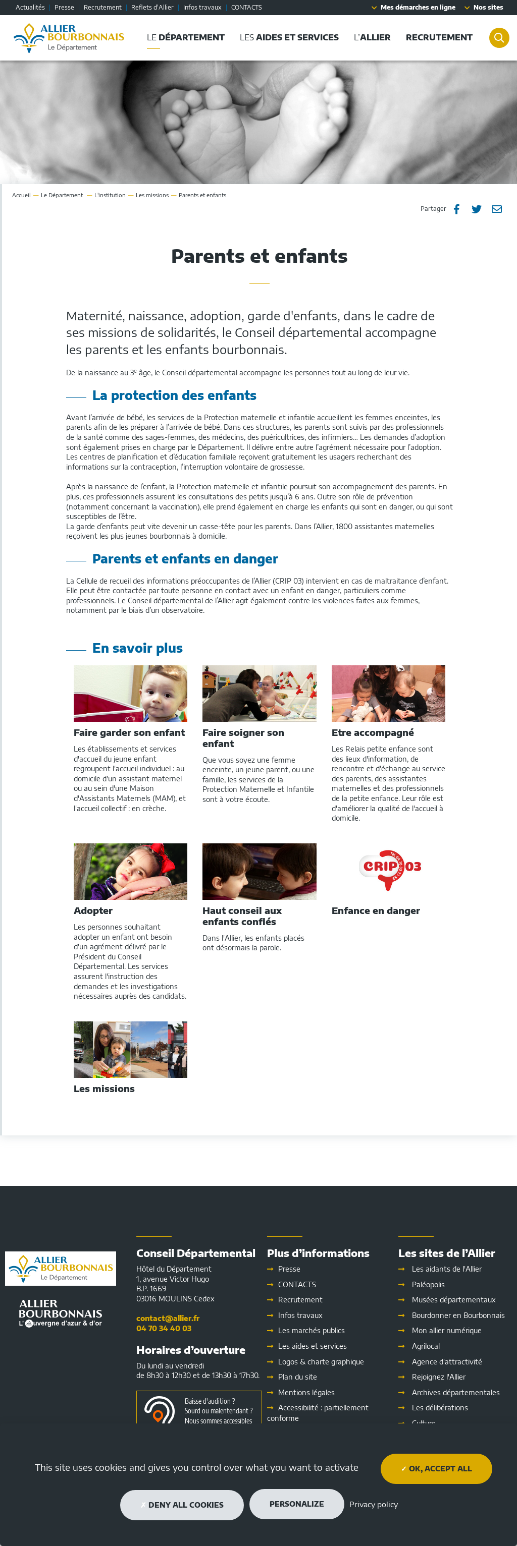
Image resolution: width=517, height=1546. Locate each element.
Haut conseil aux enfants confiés (242, 916)
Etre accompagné (373, 732)
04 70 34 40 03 (163, 1328)
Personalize (297, 1504)
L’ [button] (370, 37)
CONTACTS (246, 7)
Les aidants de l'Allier (447, 1269)
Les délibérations (440, 1407)
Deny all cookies (182, 1505)
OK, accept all (436, 1468)
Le (62, 195)
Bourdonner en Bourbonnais (458, 1315)
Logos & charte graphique (321, 1361)
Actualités (30, 7)
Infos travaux (202, 7)
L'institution (110, 195)
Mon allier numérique (447, 1330)
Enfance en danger (376, 910)
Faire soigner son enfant (243, 738)
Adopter (93, 910)
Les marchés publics (311, 1330)
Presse (64, 7)
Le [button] (184, 37)
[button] (437, 37)
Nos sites (488, 7)
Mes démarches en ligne (418, 7)
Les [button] (287, 37)
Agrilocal (426, 1346)
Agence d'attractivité (447, 1361)
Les (312, 1346)
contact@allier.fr (167, 1318)
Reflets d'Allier (152, 7)
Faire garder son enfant (129, 732)
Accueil (21, 195)
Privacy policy (373, 1504)
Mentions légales (306, 1392)
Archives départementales (456, 1392)
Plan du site (297, 1376)
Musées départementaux (454, 1299)
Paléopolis (428, 1284)
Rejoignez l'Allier (439, 1376)
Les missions (152, 195)
